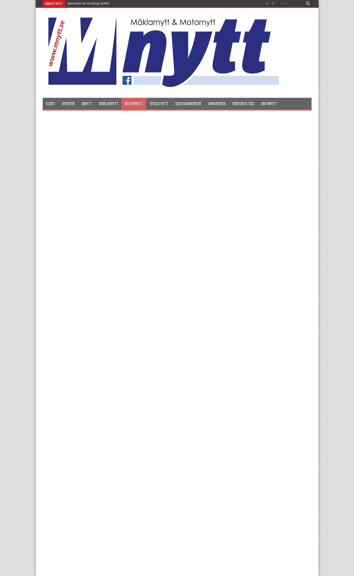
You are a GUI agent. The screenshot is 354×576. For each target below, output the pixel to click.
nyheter (68, 103)
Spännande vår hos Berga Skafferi (88, 3)
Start (50, 103)
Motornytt (134, 103)
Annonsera (217, 103)
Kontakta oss (243, 103)
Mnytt (87, 103)
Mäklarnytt (108, 103)
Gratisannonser (188, 103)
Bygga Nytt (159, 103)
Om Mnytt (269, 103)
